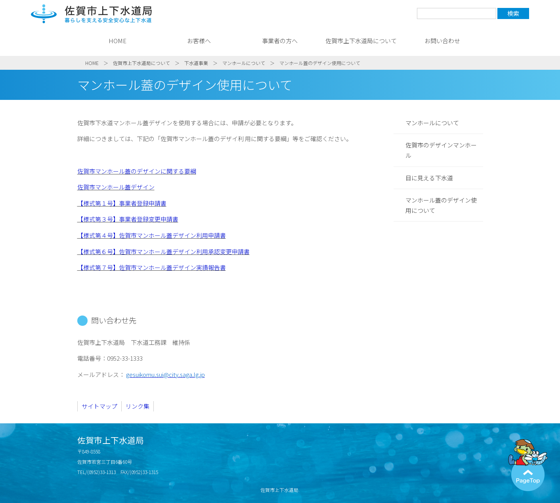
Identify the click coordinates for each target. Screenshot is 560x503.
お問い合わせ (442, 40)
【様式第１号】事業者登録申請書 (121, 203)
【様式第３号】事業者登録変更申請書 (127, 219)
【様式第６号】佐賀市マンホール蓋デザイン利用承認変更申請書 (163, 251)
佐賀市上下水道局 (91, 14)
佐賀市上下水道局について (361, 40)
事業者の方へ (280, 40)
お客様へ (199, 40)
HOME (117, 40)
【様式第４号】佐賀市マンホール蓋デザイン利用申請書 (151, 235)
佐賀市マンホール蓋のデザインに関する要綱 (136, 171)
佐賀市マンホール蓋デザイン (116, 187)
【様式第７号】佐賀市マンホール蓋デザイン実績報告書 (151, 267)
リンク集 (137, 406)
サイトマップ (99, 406)
